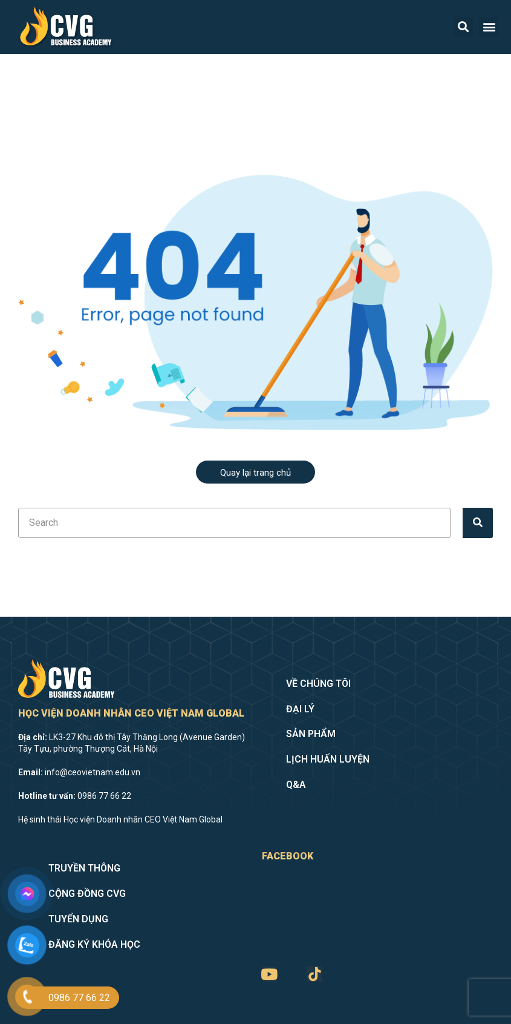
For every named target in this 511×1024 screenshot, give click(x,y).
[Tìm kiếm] (478, 523)
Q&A (296, 784)
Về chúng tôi (318, 683)
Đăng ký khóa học (94, 944)
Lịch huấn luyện (327, 759)
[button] (489, 27)
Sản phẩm (311, 734)
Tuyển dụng (78, 919)
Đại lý (300, 709)
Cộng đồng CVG (87, 893)
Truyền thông (84, 868)
